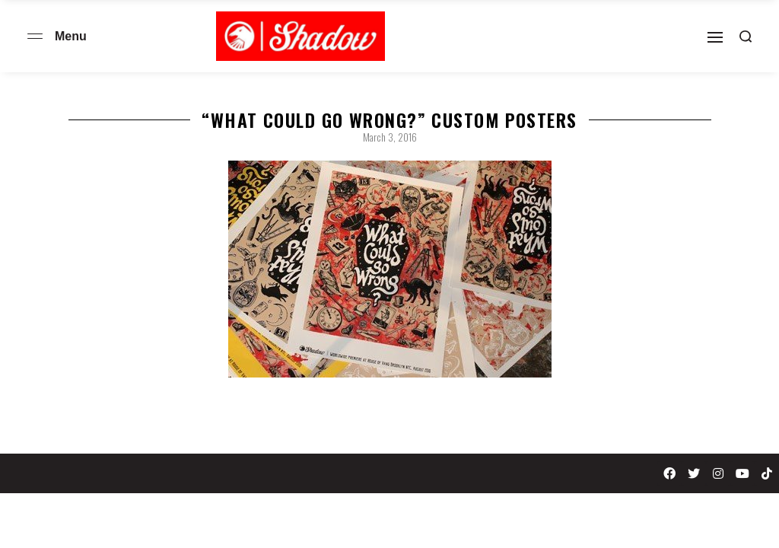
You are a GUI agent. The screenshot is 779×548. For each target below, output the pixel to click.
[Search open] (745, 36)
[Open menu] (35, 36)
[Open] (715, 37)
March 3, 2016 (390, 137)
